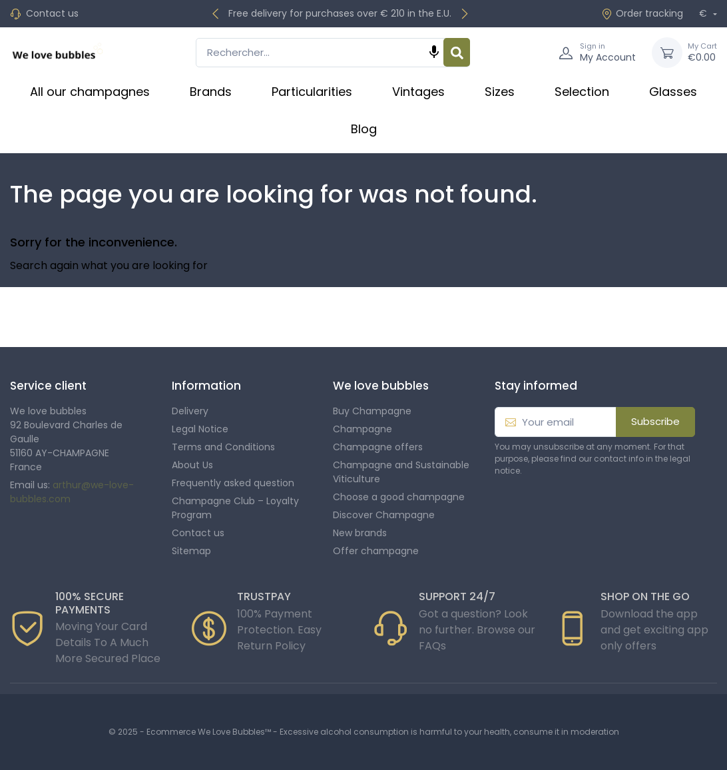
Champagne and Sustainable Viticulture (401, 472)
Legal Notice (200, 429)
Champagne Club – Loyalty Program (235, 508)
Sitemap (191, 551)
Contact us (52, 13)
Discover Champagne (384, 515)
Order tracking (642, 13)
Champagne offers (378, 447)
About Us (192, 465)
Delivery (190, 411)
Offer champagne (376, 551)
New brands (360, 533)
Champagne (362, 429)
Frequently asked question (233, 483)
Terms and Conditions (223, 447)
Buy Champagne (372, 411)
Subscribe (655, 421)
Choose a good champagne (399, 497)
